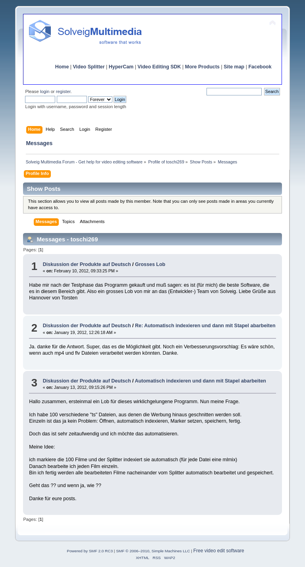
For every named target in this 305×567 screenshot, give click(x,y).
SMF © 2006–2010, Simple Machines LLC (153, 551)
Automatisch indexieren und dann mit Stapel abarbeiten (200, 381)
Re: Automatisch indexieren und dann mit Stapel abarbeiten (205, 325)
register (63, 91)
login (45, 91)
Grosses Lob (150, 264)
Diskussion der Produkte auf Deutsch (87, 264)
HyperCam (121, 67)
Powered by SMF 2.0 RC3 (90, 551)
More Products (202, 67)
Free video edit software (218, 550)
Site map (234, 67)
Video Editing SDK (159, 67)
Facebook (259, 67)
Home (62, 67)
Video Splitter (89, 67)
